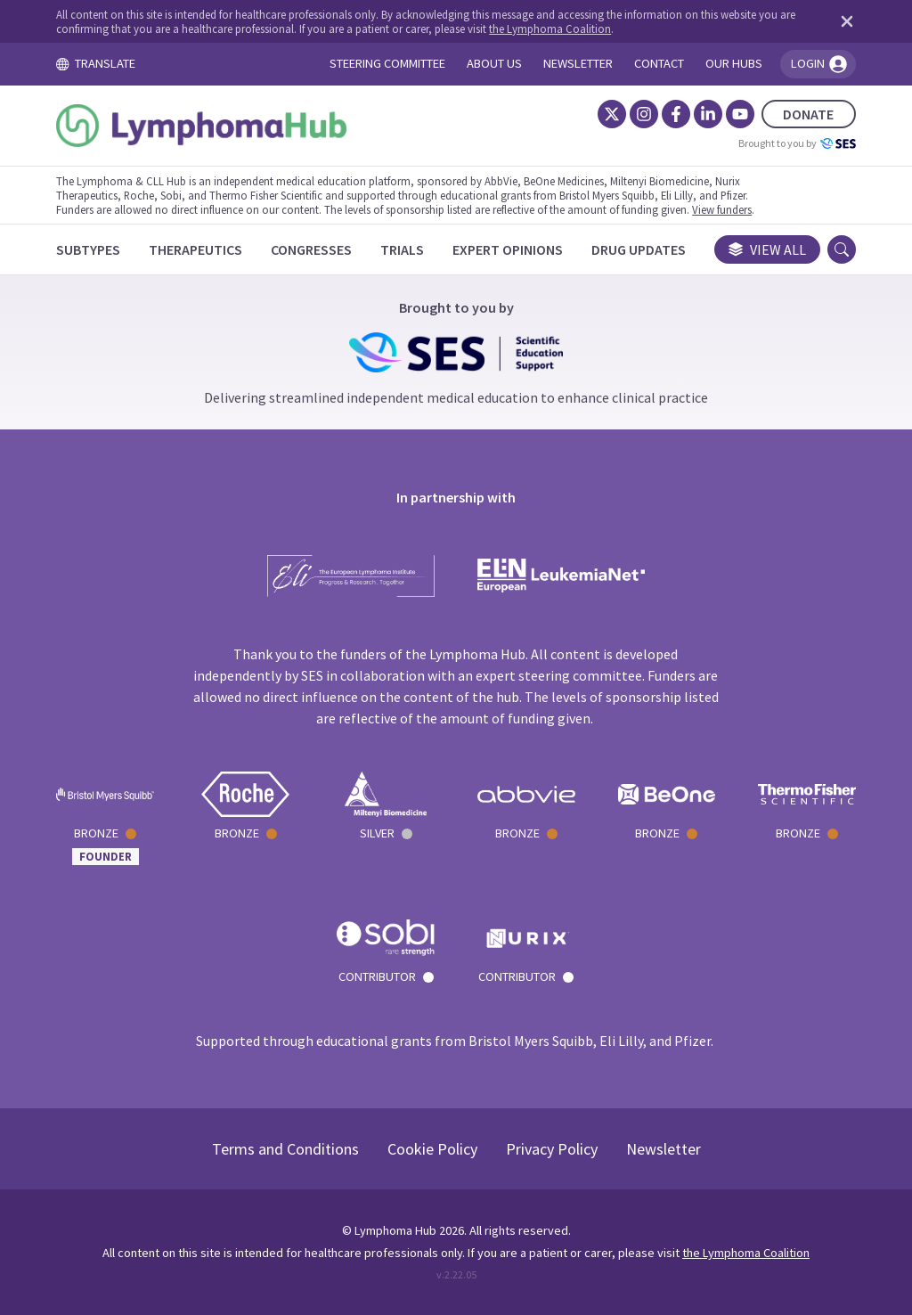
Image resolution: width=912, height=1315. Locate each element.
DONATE (808, 114)
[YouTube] (740, 114)
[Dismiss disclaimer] (843, 21)
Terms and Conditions (285, 1149)
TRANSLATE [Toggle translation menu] (95, 63)
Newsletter (663, 1149)
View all (767, 249)
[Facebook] (676, 114)
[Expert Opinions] (507, 249)
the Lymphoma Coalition (550, 28)
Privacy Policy (552, 1149)
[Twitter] (612, 114)
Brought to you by (797, 143)
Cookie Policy (432, 1149)
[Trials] (402, 249)
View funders (722, 209)
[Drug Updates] (638, 249)
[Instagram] (644, 114)
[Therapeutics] (195, 249)
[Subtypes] (88, 249)
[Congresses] (311, 249)
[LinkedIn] (708, 114)
